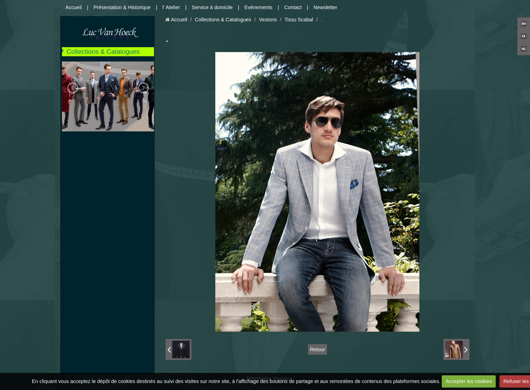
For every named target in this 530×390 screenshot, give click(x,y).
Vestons (268, 19)
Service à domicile (212, 7)
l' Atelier (171, 7)
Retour (317, 349)
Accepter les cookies (469, 381)
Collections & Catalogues (103, 51)
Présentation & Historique (122, 7)
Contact (293, 7)
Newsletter (325, 7)
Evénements (258, 7)
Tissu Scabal (299, 19)
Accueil (73, 7)
